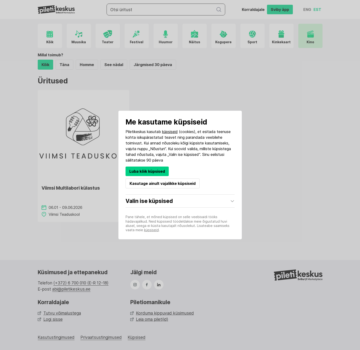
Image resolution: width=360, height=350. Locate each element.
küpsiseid (170, 131)
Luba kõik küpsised (147, 171)
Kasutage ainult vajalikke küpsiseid (163, 183)
